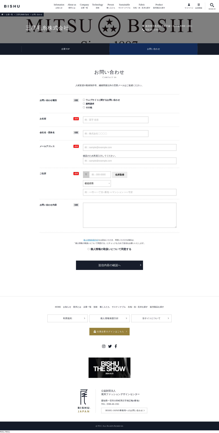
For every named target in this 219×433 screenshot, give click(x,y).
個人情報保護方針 (91, 240)
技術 (96, 307)
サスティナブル (119, 307)
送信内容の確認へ (109, 265)
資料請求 (88, 104)
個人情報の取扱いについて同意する (111, 249)
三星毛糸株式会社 (22, 14)
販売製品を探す (157, 307)
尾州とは (77, 307)
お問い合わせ (153, 49)
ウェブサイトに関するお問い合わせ (101, 100)
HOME (58, 307)
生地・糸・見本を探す (138, 307)
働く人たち (105, 307)
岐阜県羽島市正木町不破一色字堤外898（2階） (167, 26)
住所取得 (119, 175)
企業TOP (65, 49)
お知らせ (67, 307)
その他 (87, 107)
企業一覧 (9, 14)
